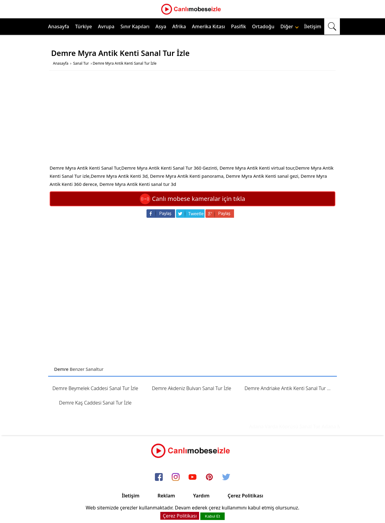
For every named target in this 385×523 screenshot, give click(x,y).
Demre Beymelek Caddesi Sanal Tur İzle (95, 388)
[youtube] (192, 477)
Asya (161, 26)
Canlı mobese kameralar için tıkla (192, 199)
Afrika (179, 26)
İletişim (312, 26)
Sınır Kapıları (134, 26)
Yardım (201, 495)
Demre (61, 369)
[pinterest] (209, 477)
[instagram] (176, 477)
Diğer (289, 26)
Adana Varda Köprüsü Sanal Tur (288, 426)
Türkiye (83, 26)
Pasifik (238, 26)
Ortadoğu (263, 26)
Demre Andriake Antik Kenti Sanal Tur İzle (289, 388)
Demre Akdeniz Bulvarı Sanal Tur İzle (191, 388)
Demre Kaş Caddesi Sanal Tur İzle (95, 402)
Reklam (166, 495)
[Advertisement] (192, 122)
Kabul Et (212, 516)
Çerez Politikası (245, 495)
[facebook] (159, 477)
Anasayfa (58, 26)
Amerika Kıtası (208, 26)
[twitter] (226, 477)
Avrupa (106, 26)
